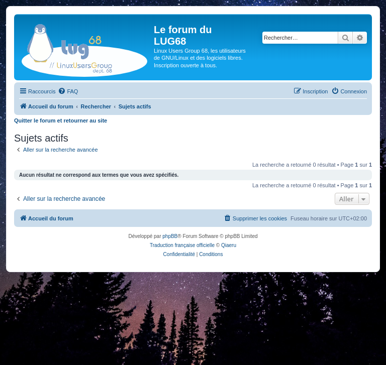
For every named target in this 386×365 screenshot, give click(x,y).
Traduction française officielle (182, 245)
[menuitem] (68, 91)
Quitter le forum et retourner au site (60, 120)
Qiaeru (228, 245)
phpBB (169, 236)
